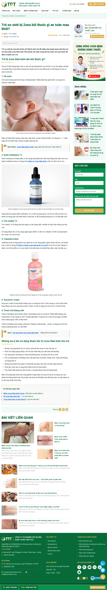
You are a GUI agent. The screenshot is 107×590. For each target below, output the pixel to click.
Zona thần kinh (20, 16)
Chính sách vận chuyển (86, 556)
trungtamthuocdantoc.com (13, 572)
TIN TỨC (56, 11)
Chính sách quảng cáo (86, 549)
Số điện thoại (79, 188)
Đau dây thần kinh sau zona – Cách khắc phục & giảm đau (40, 479)
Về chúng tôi (52, 541)
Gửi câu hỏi (89, 211)
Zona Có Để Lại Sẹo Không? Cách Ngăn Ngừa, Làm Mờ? (39, 507)
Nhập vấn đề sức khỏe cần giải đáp (86, 196)
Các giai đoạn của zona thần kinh (25, 333)
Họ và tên (78, 171)
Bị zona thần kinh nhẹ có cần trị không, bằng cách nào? (39, 520)
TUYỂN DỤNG (66, 11)
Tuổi (76, 179)
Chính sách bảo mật (85, 541)
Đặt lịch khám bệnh (54, 550)
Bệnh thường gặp (31, 11)
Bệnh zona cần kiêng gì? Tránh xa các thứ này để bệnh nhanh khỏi (43, 466)
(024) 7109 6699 (10, 587)
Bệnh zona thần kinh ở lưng (14, 393)
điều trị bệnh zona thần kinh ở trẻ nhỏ (33, 245)
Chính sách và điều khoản (87, 553)
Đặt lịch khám (97, 36)
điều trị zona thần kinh (37, 161)
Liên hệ (76, 11)
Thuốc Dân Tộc (14, 36)
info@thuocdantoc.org (9, 574)
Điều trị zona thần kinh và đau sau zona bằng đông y (38, 493)
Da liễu (12, 16)
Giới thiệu (16, 11)
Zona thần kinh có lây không (14, 399)
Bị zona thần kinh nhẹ (12, 396)
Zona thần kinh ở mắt (25, 147)
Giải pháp (45, 11)
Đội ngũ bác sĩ (52, 544)
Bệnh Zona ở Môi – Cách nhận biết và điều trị (61, 439)
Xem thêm (78, 36)
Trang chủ (6, 11)
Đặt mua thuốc (52, 547)
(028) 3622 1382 (28, 587)
